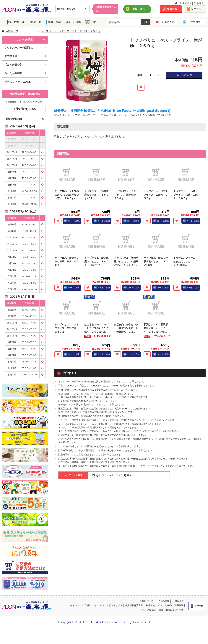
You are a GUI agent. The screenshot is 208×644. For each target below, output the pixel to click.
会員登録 (172, 9)
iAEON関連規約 (148, 609)
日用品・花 (34, 22)
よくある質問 (162, 601)
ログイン (196, 9)
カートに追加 (184, 75)
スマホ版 (198, 606)
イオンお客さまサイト (111, 605)
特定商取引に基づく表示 (171, 609)
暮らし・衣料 (74, 22)
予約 (93, 22)
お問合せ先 (177, 601)
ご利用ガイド (183, 3)
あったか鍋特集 (13, 73)
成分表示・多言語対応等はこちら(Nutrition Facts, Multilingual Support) (112, 111)
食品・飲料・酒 (15, 22)
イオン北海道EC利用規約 (170, 605)
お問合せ (200, 3)
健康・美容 (54, 22)
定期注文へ (139, 8)
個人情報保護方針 (134, 605)
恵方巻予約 (10, 56)
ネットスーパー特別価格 (18, 47)
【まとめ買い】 (13, 64)
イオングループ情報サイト (83, 605)
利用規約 (150, 605)
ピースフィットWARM (18, 81)
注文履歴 (195, 22)
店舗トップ (10, 31)
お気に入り (168, 22)
